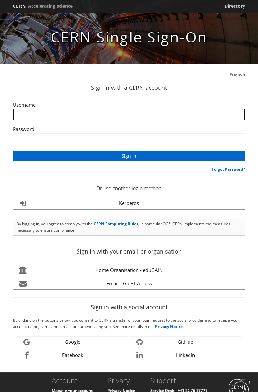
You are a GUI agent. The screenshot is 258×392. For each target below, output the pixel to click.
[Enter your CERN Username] (129, 114)
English (237, 74)
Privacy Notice (169, 326)
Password (23, 129)
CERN (43, 6)
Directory (235, 6)
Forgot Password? (228, 169)
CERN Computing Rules (116, 224)
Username (24, 104)
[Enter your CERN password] (129, 139)
